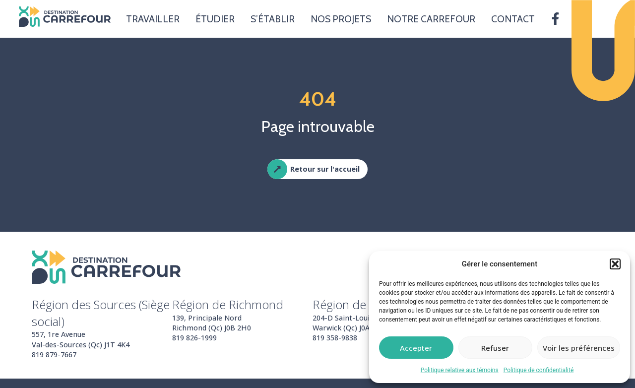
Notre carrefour (431, 19)
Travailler (153, 19)
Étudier (215, 19)
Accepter (416, 348)
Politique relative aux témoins (460, 370)
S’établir (273, 19)
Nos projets (341, 19)
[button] (615, 264)
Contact (513, 19)
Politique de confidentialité (539, 370)
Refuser (495, 348)
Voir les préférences (579, 348)
